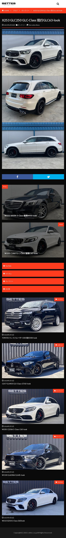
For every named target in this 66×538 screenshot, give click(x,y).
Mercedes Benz (34, 25)
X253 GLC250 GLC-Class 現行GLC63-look (47, 10)
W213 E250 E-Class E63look (13, 521)
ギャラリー (25, 10)
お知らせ (60, 345)
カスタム (8, 274)
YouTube (8, 266)
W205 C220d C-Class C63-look (14, 429)
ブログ (15, 10)
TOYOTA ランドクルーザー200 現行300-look (19, 338)
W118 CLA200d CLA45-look (13, 475)
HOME (6, 10)
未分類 (7, 289)
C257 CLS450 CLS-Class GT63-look (16, 384)
